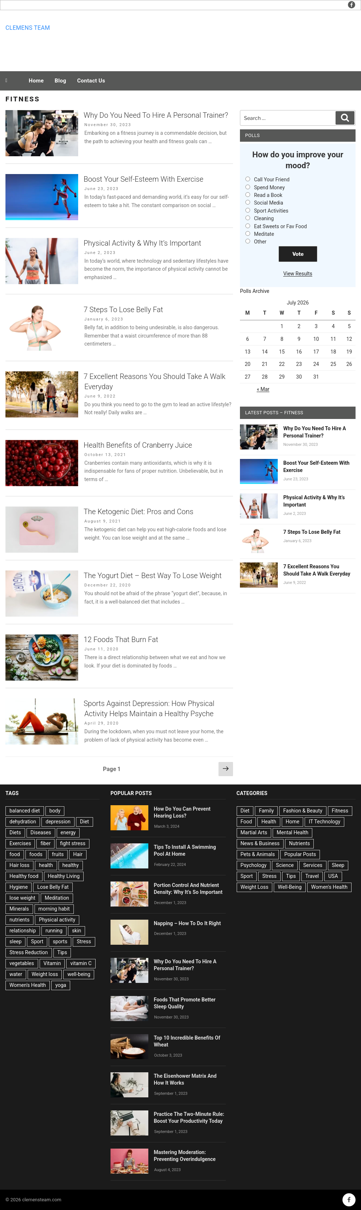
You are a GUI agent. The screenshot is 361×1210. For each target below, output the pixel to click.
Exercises (20, 843)
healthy (71, 865)
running (54, 930)
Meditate (264, 234)
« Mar (263, 389)
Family (266, 811)
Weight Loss (255, 887)
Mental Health (292, 832)
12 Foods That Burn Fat (121, 639)
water (15, 974)
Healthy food (24, 876)
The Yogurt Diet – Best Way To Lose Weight (153, 575)
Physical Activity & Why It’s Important (142, 243)
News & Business (260, 843)
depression (58, 821)
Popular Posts (300, 854)
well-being (78, 974)
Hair (78, 854)
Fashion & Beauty (302, 811)
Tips (62, 952)
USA (333, 876)
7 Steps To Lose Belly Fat (123, 309)
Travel (312, 876)
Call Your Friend (272, 179)
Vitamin (52, 963)
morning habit (54, 909)
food (14, 854)
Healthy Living (64, 876)
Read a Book (268, 195)
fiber (45, 843)
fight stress (72, 843)
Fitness (340, 811)
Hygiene (18, 887)
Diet (84, 821)
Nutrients (299, 843)
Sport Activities (271, 211)
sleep (15, 941)
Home (36, 80)
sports (60, 941)
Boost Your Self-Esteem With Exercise (143, 179)
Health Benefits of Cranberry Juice (138, 445)
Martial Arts (254, 832)
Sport (37, 941)
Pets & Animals (258, 854)
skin (76, 930)
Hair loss (19, 865)
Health (268, 821)
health (46, 865)
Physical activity (57, 920)
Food (246, 821)
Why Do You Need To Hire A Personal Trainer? (156, 115)
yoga (60, 985)
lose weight (22, 898)
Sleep (338, 865)
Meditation (57, 898)
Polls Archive (254, 291)
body (54, 811)
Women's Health (27, 985)
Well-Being (289, 887)
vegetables (21, 963)
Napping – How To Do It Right (187, 923)
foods (36, 854)
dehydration (22, 821)
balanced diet (24, 811)
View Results (297, 274)
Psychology (254, 865)
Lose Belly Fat (52, 887)
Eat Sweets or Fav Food (280, 226)
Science (285, 865)
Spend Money (269, 187)
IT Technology (324, 821)
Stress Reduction (28, 952)
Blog (60, 80)
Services (312, 865)
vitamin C (80, 963)
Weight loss (45, 974)
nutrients (19, 920)
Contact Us (91, 80)
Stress (84, 941)
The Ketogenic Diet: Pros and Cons (138, 511)
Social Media (268, 203)
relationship (22, 930)
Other (260, 242)
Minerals (19, 909)
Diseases (41, 832)
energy (68, 832)
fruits (58, 854)
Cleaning (264, 218)
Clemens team (27, 27)
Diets (15, 832)
